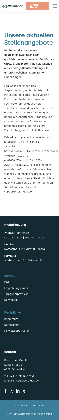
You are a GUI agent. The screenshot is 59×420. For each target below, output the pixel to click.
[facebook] (5, 391)
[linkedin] (18, 391)
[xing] (24, 391)
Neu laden (24, 165)
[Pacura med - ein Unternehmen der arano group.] (29, 414)
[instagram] (11, 391)
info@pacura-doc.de (26, 380)
